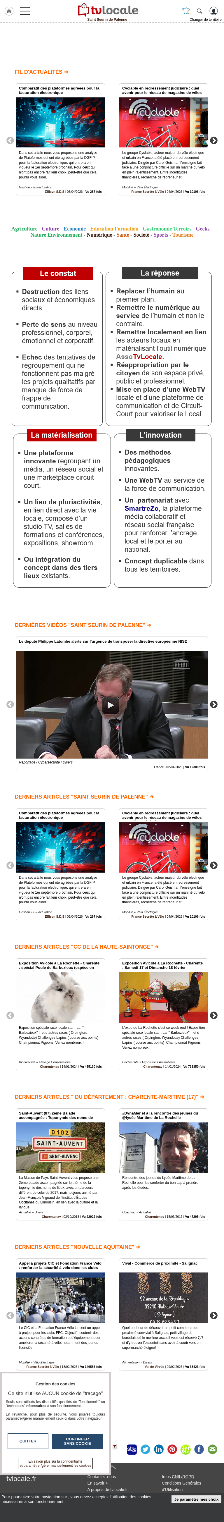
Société (141, 235)
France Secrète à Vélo (147, 191)
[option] (60, 139)
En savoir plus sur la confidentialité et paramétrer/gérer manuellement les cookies (55, 1463)
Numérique (99, 235)
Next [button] (213, 140)
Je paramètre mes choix (196, 1499)
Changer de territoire (206, 20)
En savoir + (98, 1483)
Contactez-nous (102, 1476)
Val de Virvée (154, 1366)
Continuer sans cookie (77, 1441)
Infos (178, 1476)
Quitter (28, 1441)
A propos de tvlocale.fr (108, 1489)
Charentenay (49, 1066)
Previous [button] (10, 140)
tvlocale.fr (21, 1479)
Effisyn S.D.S (54, 191)
